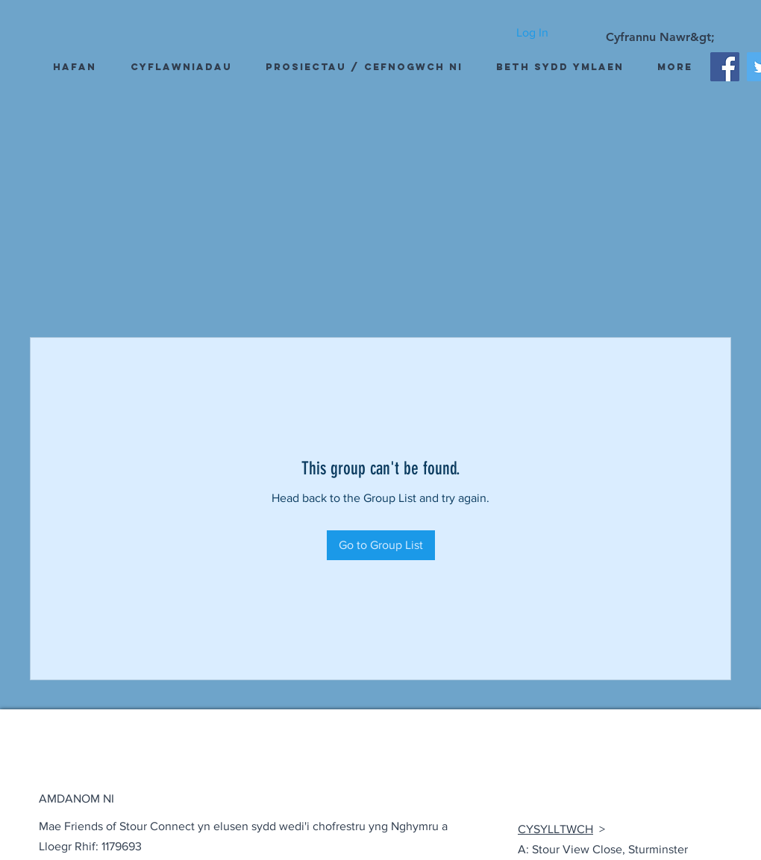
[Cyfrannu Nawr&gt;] (660, 37)
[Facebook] (724, 66)
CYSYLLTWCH (555, 829)
